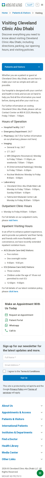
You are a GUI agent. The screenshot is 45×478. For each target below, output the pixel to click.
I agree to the (24, 371)
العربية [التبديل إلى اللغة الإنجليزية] (29, 4)
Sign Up (24, 378)
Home (5, 13)
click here (13, 291)
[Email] (24, 365)
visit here (13, 220)
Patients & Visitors (21, 13)
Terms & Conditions (30, 371)
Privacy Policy (17, 389)
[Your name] (24, 357)
